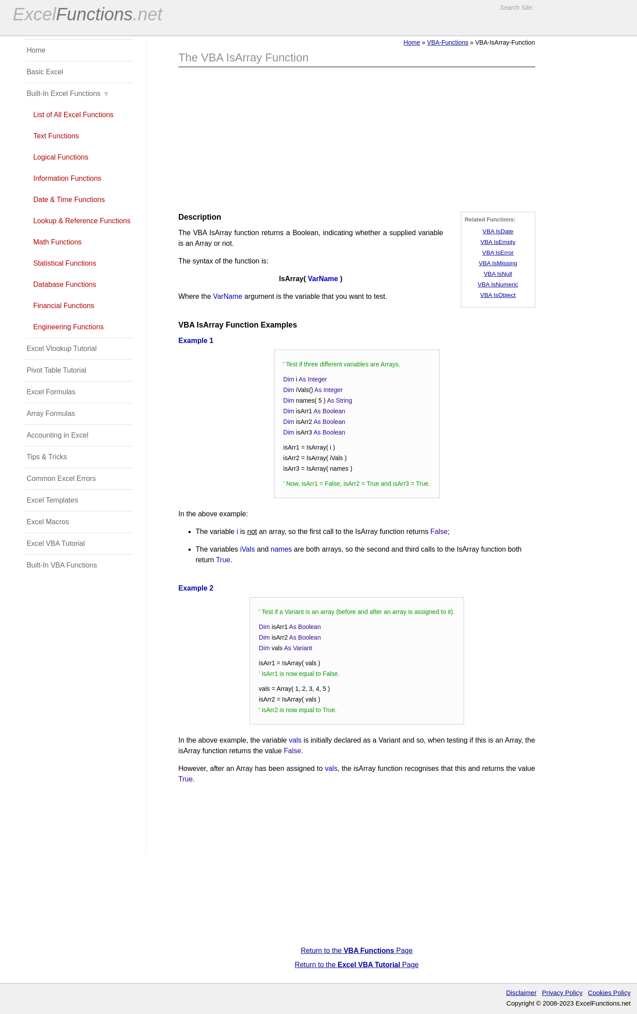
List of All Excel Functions (73, 114)
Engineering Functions (68, 327)
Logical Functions (60, 157)
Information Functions (67, 178)
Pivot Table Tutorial (56, 370)
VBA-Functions (447, 42)
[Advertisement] (356, 141)
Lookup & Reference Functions (81, 221)
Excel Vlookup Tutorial (61, 348)
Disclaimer (521, 992)
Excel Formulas (51, 392)
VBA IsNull (498, 274)
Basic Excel (45, 72)
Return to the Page (357, 950)
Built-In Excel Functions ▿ (67, 93)
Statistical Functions (64, 263)
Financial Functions (63, 305)
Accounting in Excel (57, 435)
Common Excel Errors (61, 478)
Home (411, 42)
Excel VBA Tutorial (56, 543)
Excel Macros (48, 522)
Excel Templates (52, 500)
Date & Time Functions (69, 199)
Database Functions (64, 284)
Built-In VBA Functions (62, 565)
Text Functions (56, 136)
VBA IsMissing (498, 263)
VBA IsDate (498, 231)
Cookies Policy (609, 992)
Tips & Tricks (47, 457)
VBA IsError (498, 252)
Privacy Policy (562, 992)
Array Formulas (51, 413)
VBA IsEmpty (497, 242)
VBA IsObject (498, 295)
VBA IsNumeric (498, 284)
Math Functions (57, 242)
